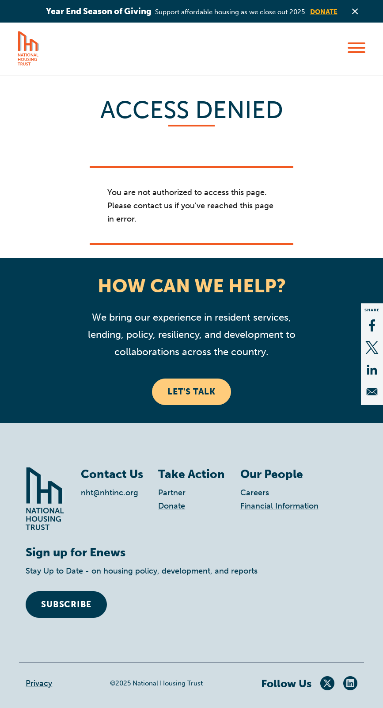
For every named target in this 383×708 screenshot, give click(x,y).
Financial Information (279, 506)
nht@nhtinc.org (109, 493)
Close (355, 11)
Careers (254, 493)
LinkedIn (350, 683)
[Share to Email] (372, 392)
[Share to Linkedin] (372, 370)
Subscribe (66, 604)
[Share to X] (372, 347)
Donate (323, 12)
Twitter (327, 683)
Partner (172, 493)
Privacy (39, 683)
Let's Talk (191, 392)
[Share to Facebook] (372, 325)
